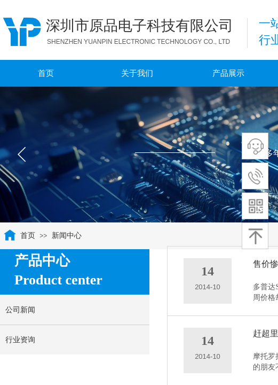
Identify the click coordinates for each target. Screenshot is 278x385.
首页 (27, 236)
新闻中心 (67, 236)
